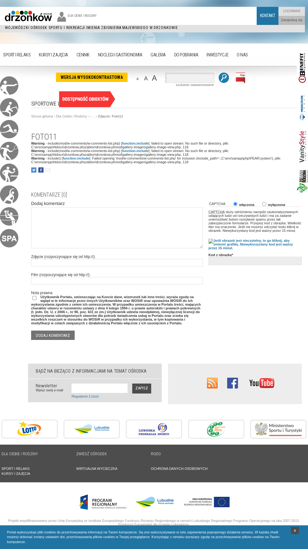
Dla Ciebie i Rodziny (71, 116)
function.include (135, 143)
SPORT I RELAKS (16, 468)
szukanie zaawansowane (195, 85)
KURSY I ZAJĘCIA (16, 473)
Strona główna (42, 116)
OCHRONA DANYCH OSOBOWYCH (179, 468)
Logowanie (292, 11)
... (93, 116)
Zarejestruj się (291, 20)
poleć (47, 170)
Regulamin (80, 396)
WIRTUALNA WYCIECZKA (96, 468)
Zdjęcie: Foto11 (110, 116)
